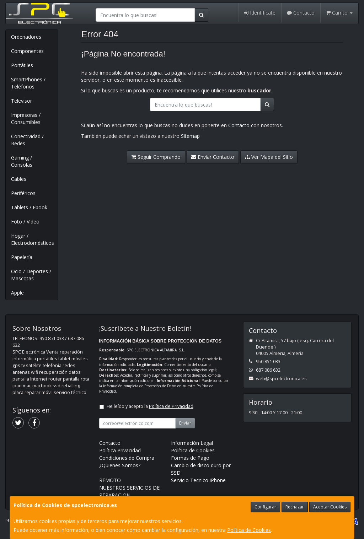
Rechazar (294, 507)
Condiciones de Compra (126, 457)
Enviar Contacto (212, 156)
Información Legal (192, 443)
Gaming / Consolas (21, 161)
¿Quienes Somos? (119, 465)
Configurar (265, 507)
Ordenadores (26, 36)
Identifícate (259, 12)
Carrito (339, 12)
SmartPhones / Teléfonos (28, 83)
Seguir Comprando (156, 156)
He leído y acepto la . (150, 406)
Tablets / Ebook (29, 207)
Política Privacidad (120, 450)
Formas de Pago (190, 457)
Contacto (301, 12)
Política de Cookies (249, 530)
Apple (17, 292)
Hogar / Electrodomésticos (32, 239)
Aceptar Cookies (330, 507)
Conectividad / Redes (27, 140)
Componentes (27, 51)
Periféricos (23, 193)
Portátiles (22, 65)
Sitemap (190, 136)
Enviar (185, 423)
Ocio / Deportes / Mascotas (31, 275)
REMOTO (110, 480)
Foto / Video (25, 221)
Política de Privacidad (171, 406)
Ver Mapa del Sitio (269, 156)
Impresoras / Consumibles (26, 118)
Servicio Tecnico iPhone (198, 480)
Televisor (21, 100)
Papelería (21, 257)
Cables (18, 179)
